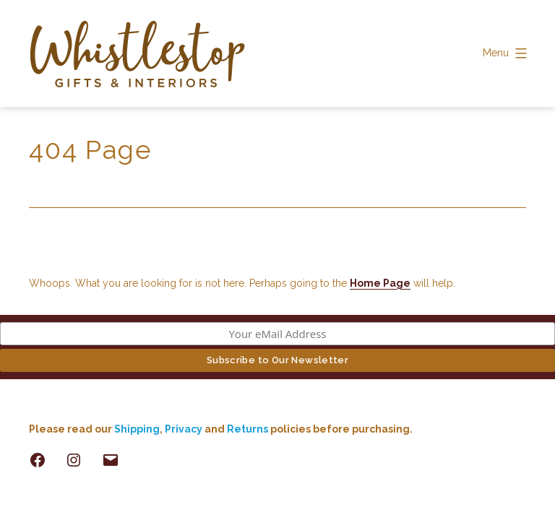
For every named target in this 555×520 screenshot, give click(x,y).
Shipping (137, 429)
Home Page (380, 283)
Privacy (183, 429)
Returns (248, 429)
